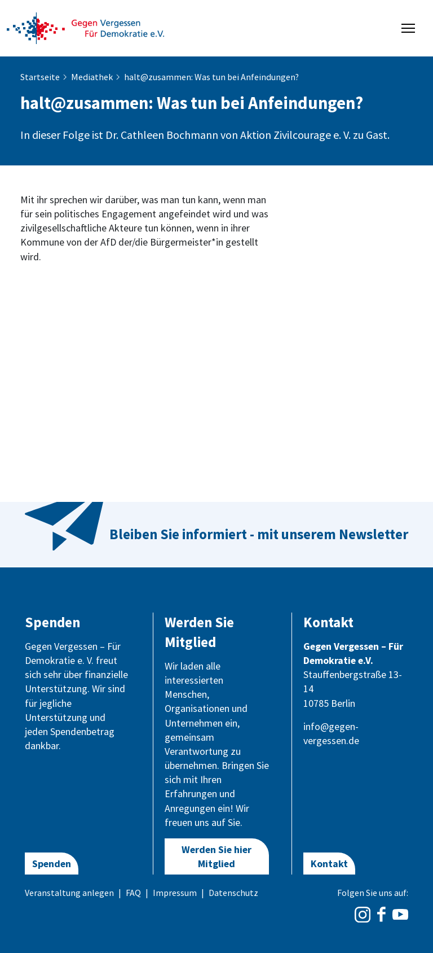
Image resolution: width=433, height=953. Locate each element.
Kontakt (329, 863)
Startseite (40, 76)
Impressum (175, 892)
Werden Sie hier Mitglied (216, 856)
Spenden (51, 863)
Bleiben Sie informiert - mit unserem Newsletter (258, 534)
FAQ (133, 892)
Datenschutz (233, 892)
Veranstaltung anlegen (69, 892)
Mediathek (92, 76)
